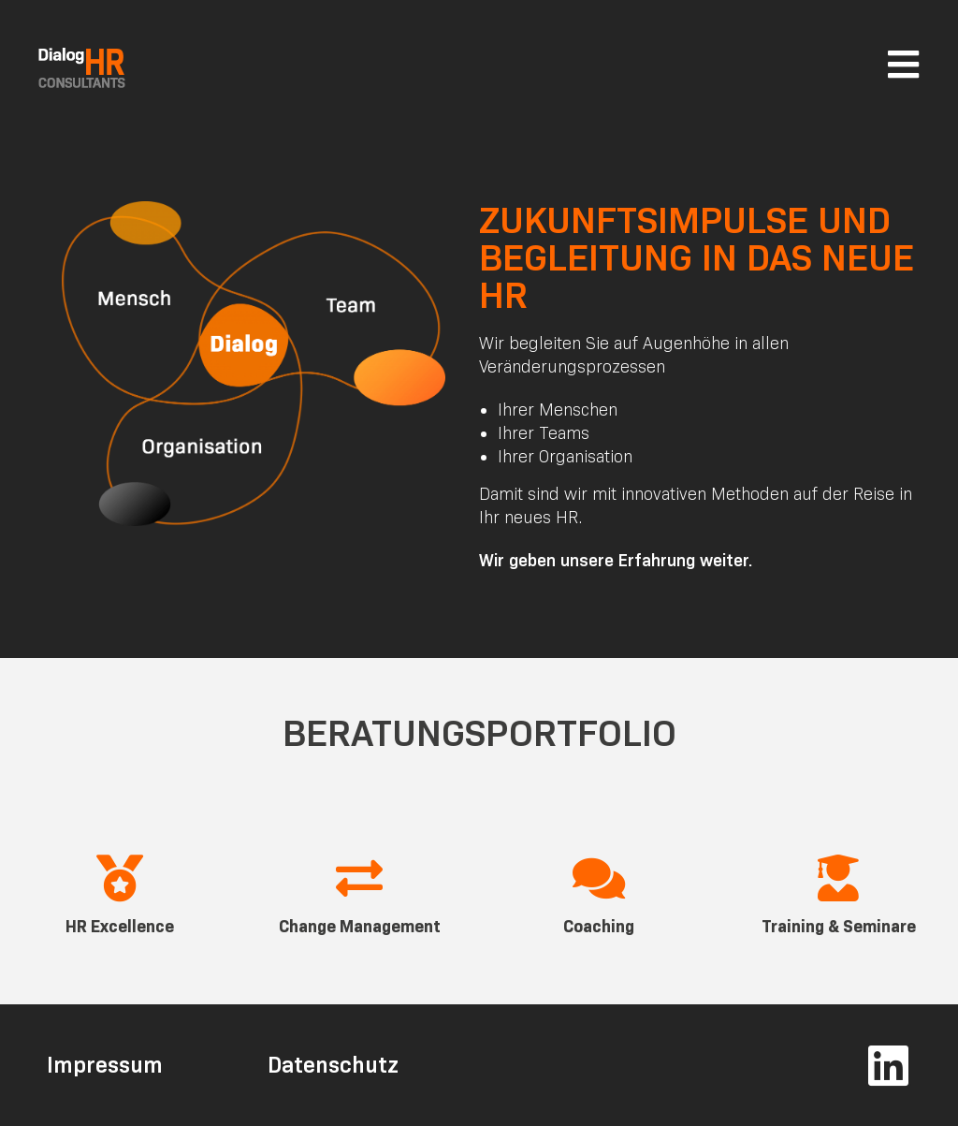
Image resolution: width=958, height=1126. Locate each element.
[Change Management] (359, 878)
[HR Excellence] (119, 878)
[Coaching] (598, 878)
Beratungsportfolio (479, 732)
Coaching (598, 926)
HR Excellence (119, 926)
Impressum (105, 1064)
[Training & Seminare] (838, 878)
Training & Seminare (839, 926)
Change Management (360, 926)
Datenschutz (333, 1064)
